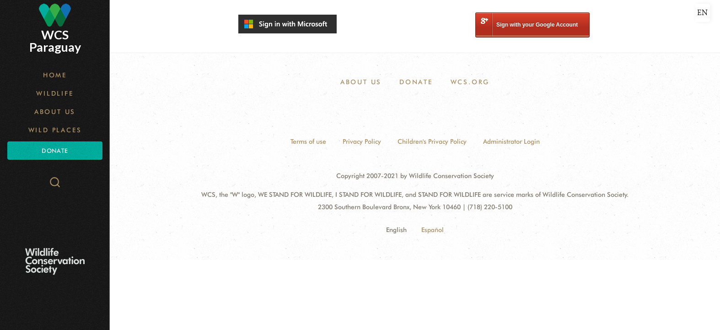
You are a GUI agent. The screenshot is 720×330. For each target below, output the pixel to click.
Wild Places (55, 130)
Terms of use (308, 141)
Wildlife (54, 93)
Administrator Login (511, 141)
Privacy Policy (362, 141)
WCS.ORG (470, 82)
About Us (54, 111)
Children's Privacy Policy (432, 141)
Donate (55, 150)
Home (55, 75)
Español (432, 229)
